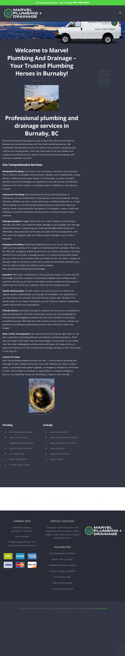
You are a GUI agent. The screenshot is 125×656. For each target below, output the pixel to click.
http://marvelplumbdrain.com (22, 545)
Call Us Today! (74, 3)
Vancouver (51, 527)
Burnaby (57, 531)
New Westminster (62, 538)
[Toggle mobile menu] (120, 12)
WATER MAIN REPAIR (62, 583)
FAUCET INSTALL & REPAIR (62, 571)
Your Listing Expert (98, 608)
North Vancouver (65, 527)
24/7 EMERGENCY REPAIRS (62, 553)
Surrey (55, 534)
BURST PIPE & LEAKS (63, 559)
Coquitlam (67, 531)
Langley (75, 534)
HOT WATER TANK (62, 577)
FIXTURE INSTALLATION (62, 589)
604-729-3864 (22, 536)
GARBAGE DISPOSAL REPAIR (62, 565)
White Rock (64, 534)
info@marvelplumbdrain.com (22, 542)
